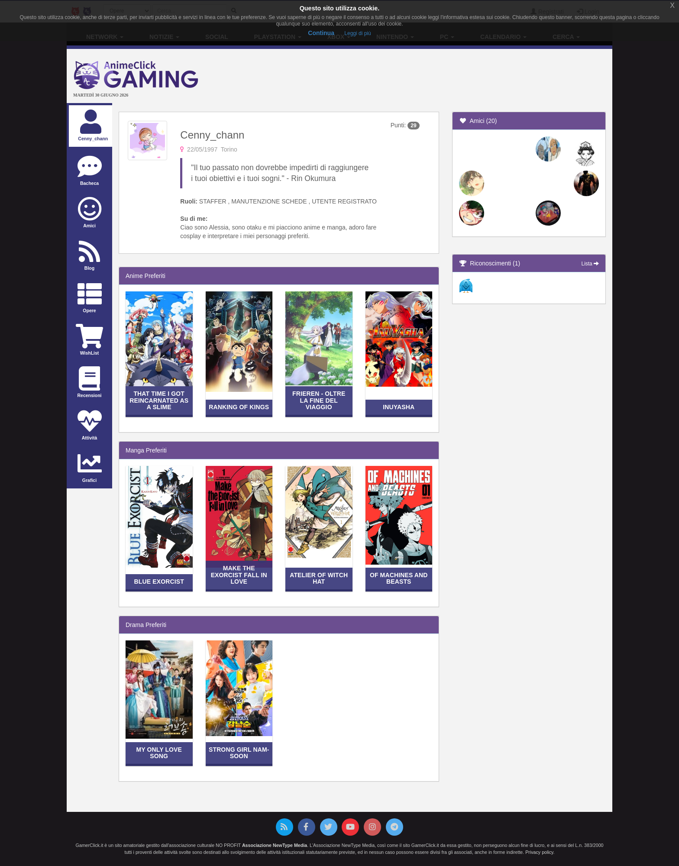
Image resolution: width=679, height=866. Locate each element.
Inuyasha (398, 407)
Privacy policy (539, 852)
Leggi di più (357, 33)
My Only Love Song (159, 752)
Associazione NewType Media (274, 845)
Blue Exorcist (159, 581)
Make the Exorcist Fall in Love (239, 575)
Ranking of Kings (239, 407)
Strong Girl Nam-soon (239, 752)
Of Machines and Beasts (399, 578)
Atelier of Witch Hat (319, 578)
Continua (321, 32)
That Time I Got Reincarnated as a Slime (158, 400)
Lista (590, 264)
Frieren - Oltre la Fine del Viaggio (318, 400)
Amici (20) (478, 120)
